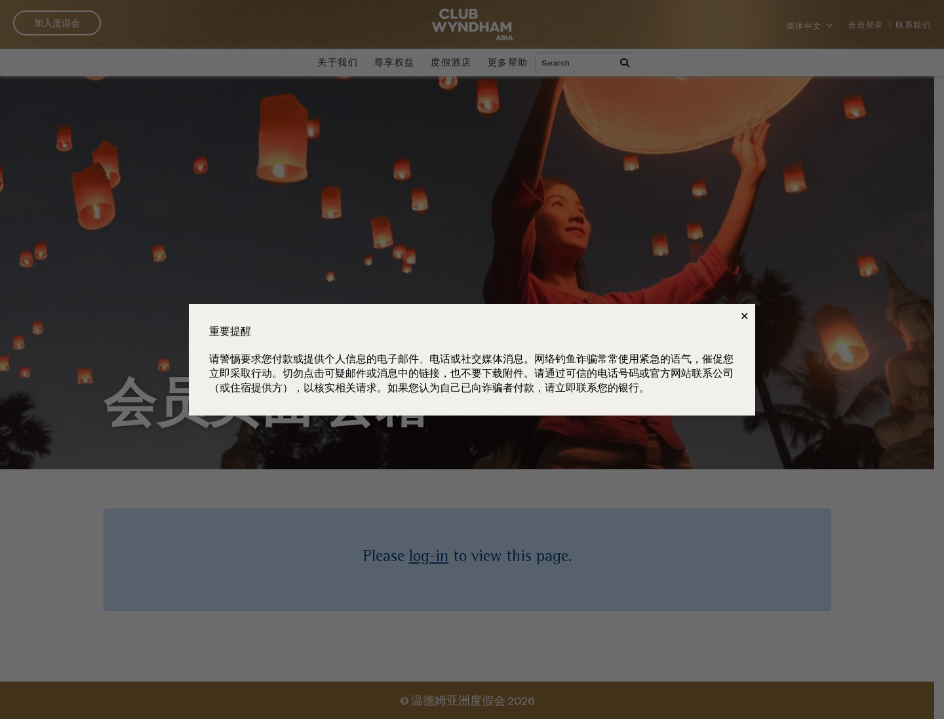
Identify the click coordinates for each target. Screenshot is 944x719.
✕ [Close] (744, 316)
